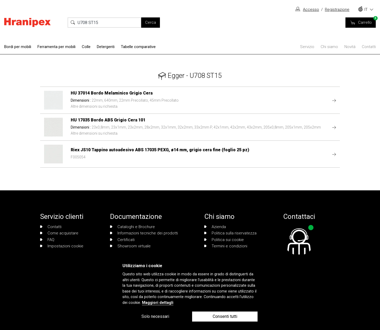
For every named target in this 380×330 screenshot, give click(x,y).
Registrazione (337, 9)
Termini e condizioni (225, 246)
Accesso (311, 9)
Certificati (122, 239)
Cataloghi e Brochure (132, 226)
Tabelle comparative (138, 46)
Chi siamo (329, 46)
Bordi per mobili (17, 46)
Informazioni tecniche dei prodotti (144, 233)
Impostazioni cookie (61, 246)
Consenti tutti (225, 316)
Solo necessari (155, 316)
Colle (86, 46)
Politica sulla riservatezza (230, 233)
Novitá (349, 46)
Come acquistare (59, 233)
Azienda (215, 226)
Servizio (307, 46)
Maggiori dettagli (157, 302)
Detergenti (106, 46)
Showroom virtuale (130, 246)
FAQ (47, 239)
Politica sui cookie (224, 239)
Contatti (369, 46)
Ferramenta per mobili (56, 46)
